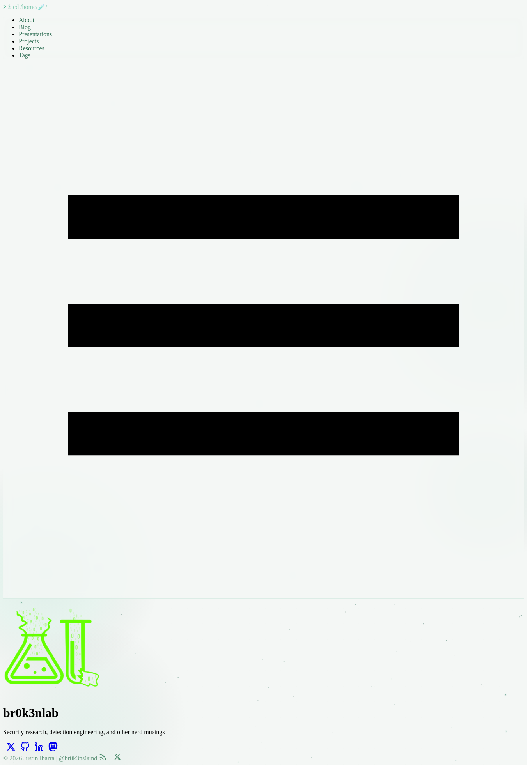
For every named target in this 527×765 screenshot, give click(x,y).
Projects (29, 41)
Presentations (35, 34)
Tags (24, 55)
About (26, 20)
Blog (25, 27)
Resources (31, 48)
